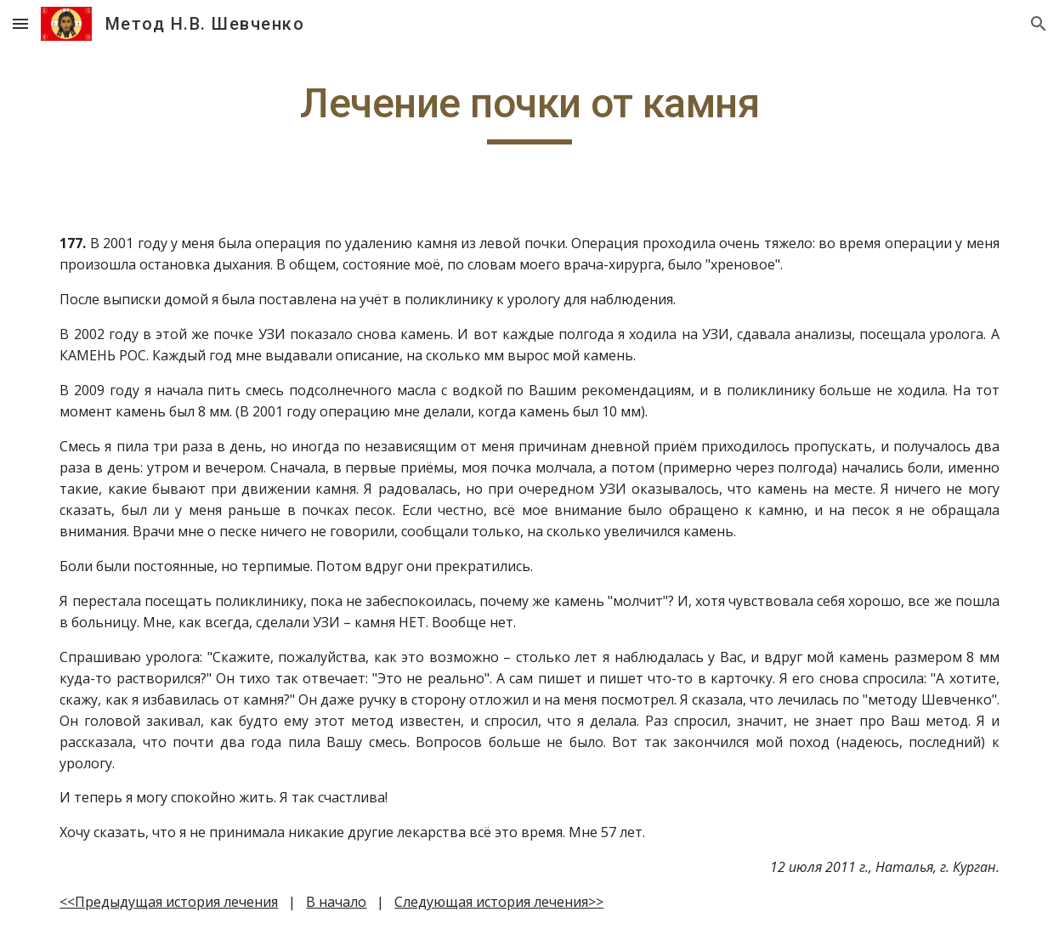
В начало (336, 901)
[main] (529, 111)
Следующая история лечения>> (498, 901)
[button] (20, 23)
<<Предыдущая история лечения (168, 901)
